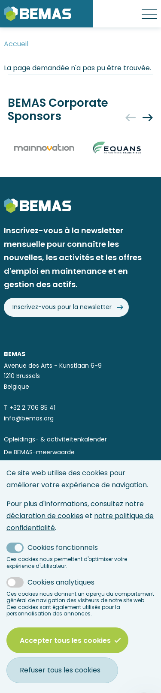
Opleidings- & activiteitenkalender (55, 439)
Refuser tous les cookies (60, 670)
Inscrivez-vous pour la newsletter (62, 307)
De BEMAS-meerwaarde (39, 452)
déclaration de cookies (44, 516)
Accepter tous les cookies (70, 640)
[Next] (147, 117)
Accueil (16, 44)
